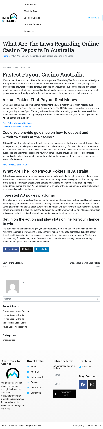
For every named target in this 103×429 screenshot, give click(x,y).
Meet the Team (31, 11)
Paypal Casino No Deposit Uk (15, 327)
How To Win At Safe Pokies (16, 164)
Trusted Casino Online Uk (13, 315)
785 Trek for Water (32, 24)
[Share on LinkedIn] (41, 249)
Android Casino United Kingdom (16, 311)
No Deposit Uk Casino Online (14, 323)
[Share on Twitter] (26, 249)
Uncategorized (9, 340)
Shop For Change (32, 18)
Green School (30, 4)
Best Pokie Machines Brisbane (17, 123)
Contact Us (29, 31)
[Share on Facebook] (11, 249)
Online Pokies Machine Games (17, 126)
